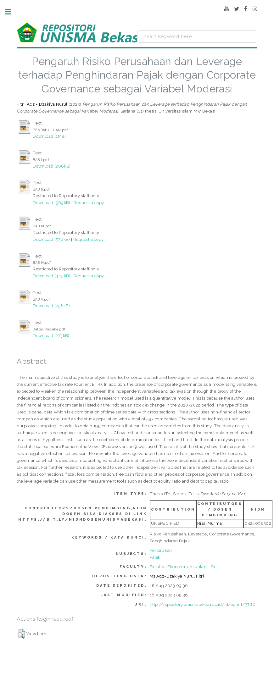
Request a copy (89, 202)
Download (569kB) (51, 202)
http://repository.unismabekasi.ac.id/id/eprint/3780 (202, 604)
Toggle (11, 12)
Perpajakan (161, 550)
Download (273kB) (51, 335)
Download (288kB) (51, 166)
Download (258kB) (51, 305)
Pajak (155, 557)
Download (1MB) (49, 136)
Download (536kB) (51, 239)
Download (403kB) (51, 275)
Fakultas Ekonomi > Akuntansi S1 (182, 566)
